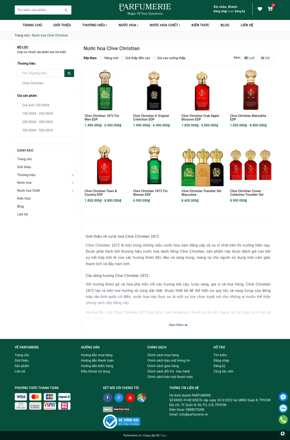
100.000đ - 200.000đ (37, 113)
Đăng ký (240, 11)
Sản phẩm (22, 366)
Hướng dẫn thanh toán (97, 360)
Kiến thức (200, 25)
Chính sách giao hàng (163, 366)
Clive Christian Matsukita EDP (248, 117)
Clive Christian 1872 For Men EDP (102, 117)
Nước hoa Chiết (165, 25)
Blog (225, 25)
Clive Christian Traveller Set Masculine (201, 192)
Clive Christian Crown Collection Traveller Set (246, 192)
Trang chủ (32, 25)
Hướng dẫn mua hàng (97, 355)
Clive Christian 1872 (103, 245)
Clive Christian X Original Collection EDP (151, 117)
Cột (265, 58)
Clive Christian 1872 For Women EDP (150, 192)
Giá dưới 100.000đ (35, 105)
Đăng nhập (220, 11)
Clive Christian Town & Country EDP (101, 192)
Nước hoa (128, 25)
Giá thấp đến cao (135, 58)
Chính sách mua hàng (163, 355)
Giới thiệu (62, 25)
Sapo (163, 435)
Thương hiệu (94, 25)
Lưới (249, 58)
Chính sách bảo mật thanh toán (170, 377)
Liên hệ (247, 25)
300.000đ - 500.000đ (37, 130)
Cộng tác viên (224, 371)
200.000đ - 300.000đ (37, 122)
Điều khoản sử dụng (95, 371)
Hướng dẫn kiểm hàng (97, 366)
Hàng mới (108, 58)
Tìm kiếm (220, 355)
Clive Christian (33, 83)
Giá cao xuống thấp (168, 58)
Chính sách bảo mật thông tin (168, 360)
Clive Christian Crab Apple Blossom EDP (200, 117)
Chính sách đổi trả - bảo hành (168, 371)
